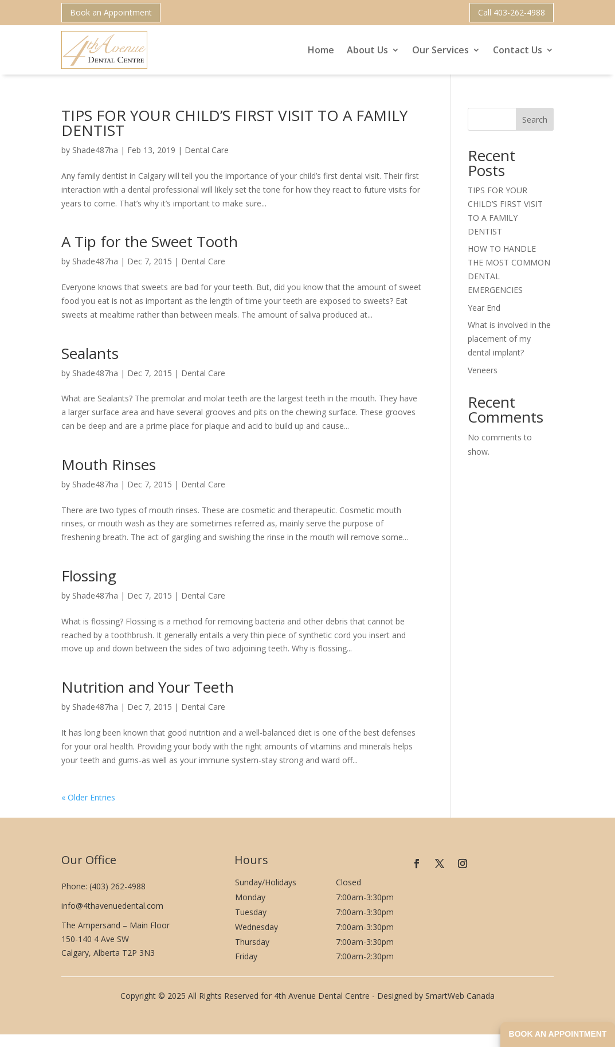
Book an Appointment (111, 12)
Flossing (88, 575)
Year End (484, 307)
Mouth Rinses (108, 464)
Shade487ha (95, 149)
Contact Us (517, 50)
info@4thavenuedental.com (112, 905)
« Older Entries (88, 797)
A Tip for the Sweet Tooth (149, 241)
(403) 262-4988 (117, 886)
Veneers (483, 370)
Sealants (90, 353)
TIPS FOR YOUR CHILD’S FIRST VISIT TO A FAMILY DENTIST (234, 122)
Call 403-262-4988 (511, 12)
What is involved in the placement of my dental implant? (509, 338)
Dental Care (207, 149)
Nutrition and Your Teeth (147, 687)
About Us (367, 50)
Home (321, 50)
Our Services (440, 50)
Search (534, 119)
